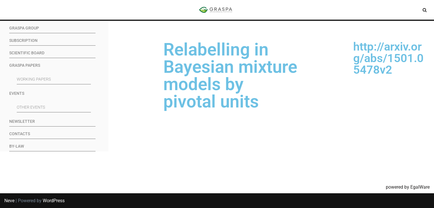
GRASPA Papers (24, 65)
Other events (31, 107)
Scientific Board (26, 53)
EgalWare (420, 187)
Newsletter (22, 121)
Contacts (19, 133)
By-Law (16, 146)
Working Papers (34, 79)
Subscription (23, 40)
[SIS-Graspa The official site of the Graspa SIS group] (217, 9)
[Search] (424, 10)
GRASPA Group (24, 28)
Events (16, 93)
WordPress (54, 200)
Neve (9, 200)
